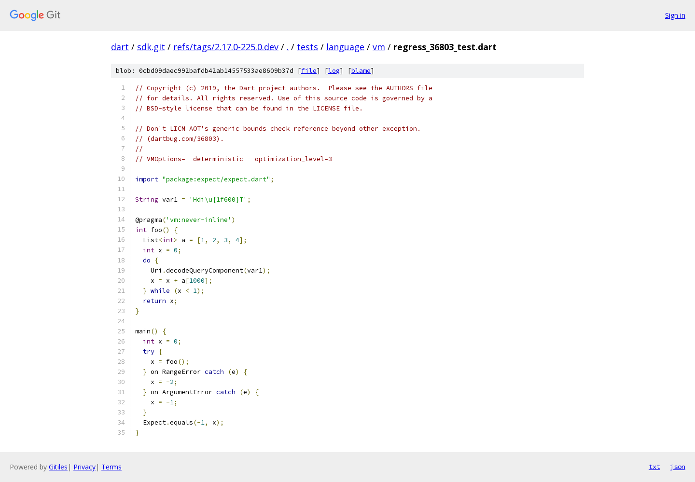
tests (307, 47)
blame (361, 71)
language (345, 47)
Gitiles (58, 466)
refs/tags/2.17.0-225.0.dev (225, 47)
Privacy (84, 466)
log (334, 71)
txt (654, 466)
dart (120, 47)
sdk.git (151, 47)
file (309, 71)
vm (379, 47)
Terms (111, 466)
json (677, 466)
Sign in (675, 15)
